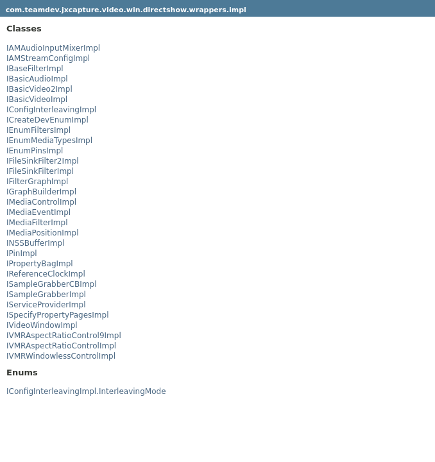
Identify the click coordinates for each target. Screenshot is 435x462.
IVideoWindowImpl (42, 325)
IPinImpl (21, 253)
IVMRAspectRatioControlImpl (61, 345)
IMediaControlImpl (41, 202)
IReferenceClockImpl (45, 274)
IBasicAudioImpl (37, 78)
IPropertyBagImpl (39, 263)
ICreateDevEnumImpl (47, 120)
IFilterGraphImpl (37, 181)
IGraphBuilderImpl (41, 191)
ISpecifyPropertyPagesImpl (57, 315)
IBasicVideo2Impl (39, 89)
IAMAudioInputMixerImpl (53, 48)
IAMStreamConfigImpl (48, 58)
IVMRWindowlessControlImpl (60, 356)
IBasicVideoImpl (36, 99)
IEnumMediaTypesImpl (49, 140)
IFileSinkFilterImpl (40, 171)
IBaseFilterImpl (35, 68)
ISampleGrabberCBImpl (51, 284)
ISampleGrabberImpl (46, 294)
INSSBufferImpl (35, 243)
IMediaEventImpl (38, 212)
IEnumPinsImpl (34, 150)
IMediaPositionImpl (42, 232)
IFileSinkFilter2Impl (42, 161)
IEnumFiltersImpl (38, 130)
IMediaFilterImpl (36, 222)
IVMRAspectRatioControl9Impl (63, 335)
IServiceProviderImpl (45, 304)
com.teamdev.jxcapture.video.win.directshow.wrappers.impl (126, 10)
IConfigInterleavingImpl (51, 109)
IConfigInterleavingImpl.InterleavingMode (86, 391)
